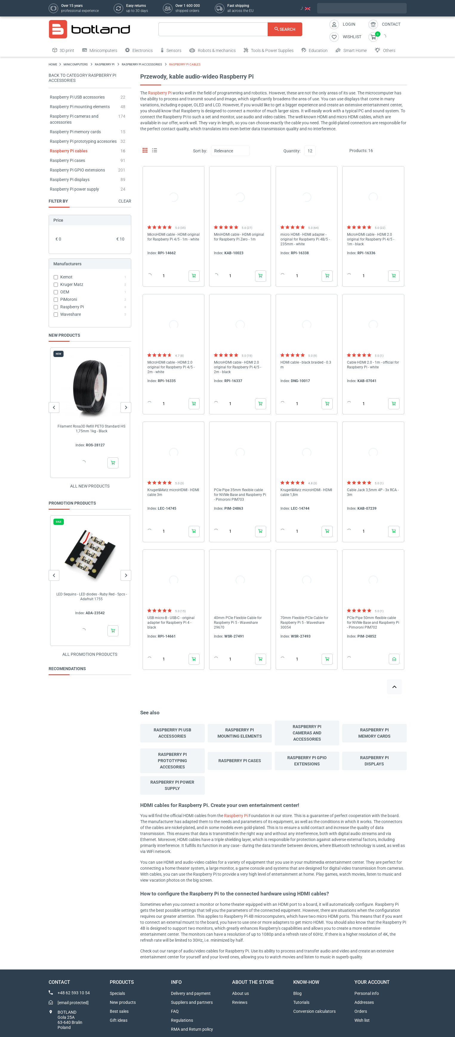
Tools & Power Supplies (269, 50)
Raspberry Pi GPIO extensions (77, 170)
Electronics (139, 50)
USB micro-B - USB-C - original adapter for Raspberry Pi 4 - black (171, 622)
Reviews (239, 1002)
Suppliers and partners (192, 1002)
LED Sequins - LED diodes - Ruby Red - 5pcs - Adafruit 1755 (91, 596)
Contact (391, 24)
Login (349, 24)
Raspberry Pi (160, 93)
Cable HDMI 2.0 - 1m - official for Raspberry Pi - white (373, 364)
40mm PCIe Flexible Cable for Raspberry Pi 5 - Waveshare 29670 (238, 622)
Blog (297, 993)
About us (240, 993)
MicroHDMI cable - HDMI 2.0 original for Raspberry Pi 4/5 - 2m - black (237, 367)
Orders (360, 1011)
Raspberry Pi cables (68, 150)
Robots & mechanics (212, 50)
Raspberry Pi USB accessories (77, 97)
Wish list (362, 1020)
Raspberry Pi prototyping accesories (83, 141)
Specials (117, 993)
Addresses (364, 1002)
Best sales (119, 1011)
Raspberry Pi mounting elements (80, 106)
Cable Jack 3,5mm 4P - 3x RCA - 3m (373, 492)
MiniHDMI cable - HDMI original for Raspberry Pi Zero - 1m (239, 236)
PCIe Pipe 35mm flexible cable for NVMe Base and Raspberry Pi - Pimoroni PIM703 (240, 495)
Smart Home (351, 50)
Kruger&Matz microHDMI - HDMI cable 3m (173, 492)
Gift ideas (118, 1020)
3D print (63, 50)
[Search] (230, 29)
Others (385, 50)
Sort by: (200, 150)
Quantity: (291, 150)
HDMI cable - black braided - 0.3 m (305, 364)
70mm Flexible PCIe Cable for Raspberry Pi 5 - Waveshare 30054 (304, 622)
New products (123, 1002)
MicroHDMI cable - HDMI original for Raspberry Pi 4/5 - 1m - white (173, 236)
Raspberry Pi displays (70, 179)
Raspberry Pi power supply (74, 189)
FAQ (175, 1011)
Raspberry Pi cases (67, 160)
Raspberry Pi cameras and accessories (307, 733)
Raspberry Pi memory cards (75, 131)
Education (315, 50)
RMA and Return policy (192, 1029)
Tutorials (301, 1002)
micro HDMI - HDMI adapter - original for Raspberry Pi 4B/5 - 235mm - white (305, 239)
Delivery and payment (191, 993)
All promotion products (89, 654)
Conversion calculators (314, 1011)
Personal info (366, 993)
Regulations (182, 1020)
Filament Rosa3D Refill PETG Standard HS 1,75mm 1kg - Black (91, 428)
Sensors (171, 50)
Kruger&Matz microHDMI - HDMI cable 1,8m (306, 492)
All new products (89, 486)
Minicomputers (99, 50)
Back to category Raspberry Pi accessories (82, 78)
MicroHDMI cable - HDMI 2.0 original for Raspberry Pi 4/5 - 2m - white (171, 367)
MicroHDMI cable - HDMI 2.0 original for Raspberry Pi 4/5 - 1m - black (370, 239)
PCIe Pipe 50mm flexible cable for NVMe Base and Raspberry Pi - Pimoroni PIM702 (373, 622)
